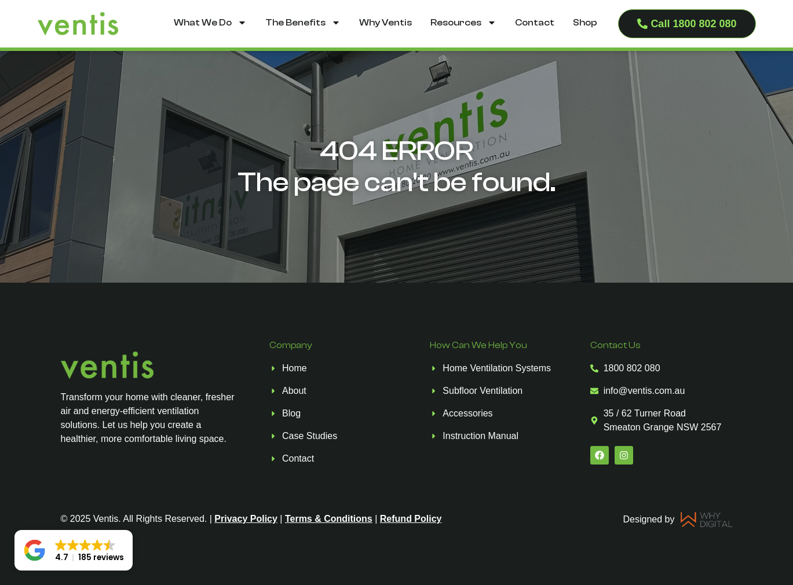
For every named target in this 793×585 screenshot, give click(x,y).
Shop (585, 22)
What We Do (210, 22)
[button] (73, 550)
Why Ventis (385, 22)
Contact (534, 22)
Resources (463, 22)
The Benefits (303, 22)
